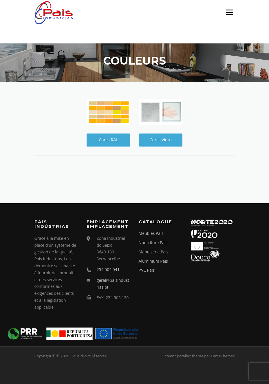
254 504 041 (108, 269)
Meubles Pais (151, 233)
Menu (229, 12)
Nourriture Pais (153, 242)
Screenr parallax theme (182, 356)
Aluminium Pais (153, 261)
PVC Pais (147, 270)
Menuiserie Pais (154, 252)
